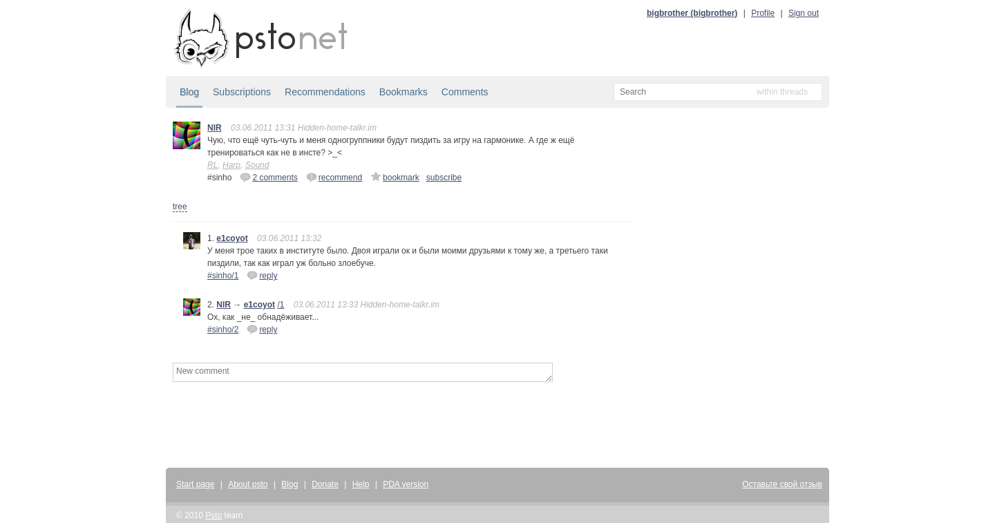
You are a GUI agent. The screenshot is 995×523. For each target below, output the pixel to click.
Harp (231, 165)
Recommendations (325, 91)
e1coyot (231, 238)
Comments (465, 91)
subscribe (444, 177)
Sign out (803, 13)
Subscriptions (242, 91)
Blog (189, 91)
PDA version (405, 484)
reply (262, 274)
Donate (325, 484)
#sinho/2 (222, 329)
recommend (334, 176)
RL (212, 165)
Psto (213, 515)
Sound (257, 165)
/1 (280, 305)
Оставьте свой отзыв (782, 484)
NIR (214, 128)
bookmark (394, 176)
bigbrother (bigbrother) (692, 13)
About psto (247, 484)
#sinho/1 (222, 275)
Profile (763, 13)
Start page (195, 484)
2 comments (268, 176)
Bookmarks (403, 91)
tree (180, 206)
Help (361, 484)
